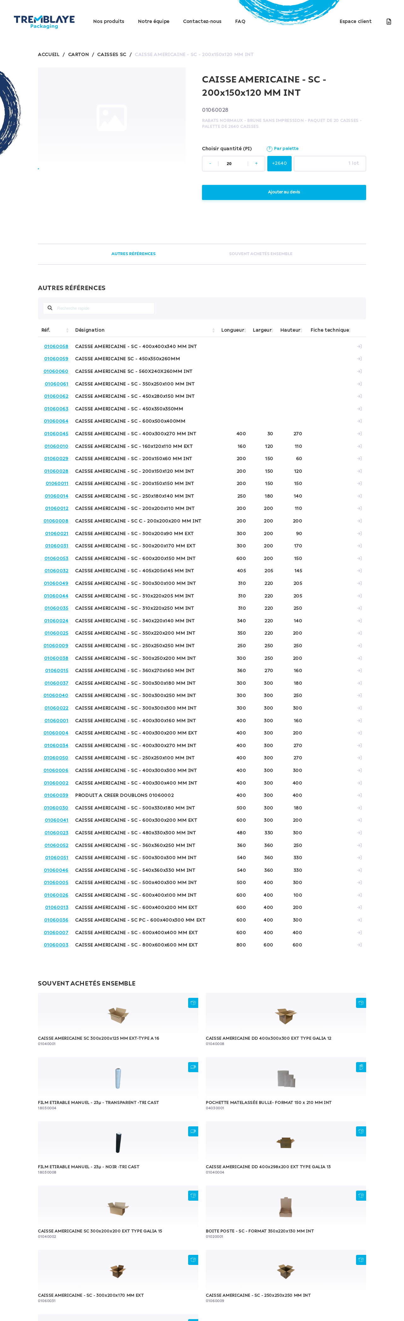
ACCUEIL (48, 55)
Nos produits (108, 22)
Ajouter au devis (283, 192)
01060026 (56, 895)
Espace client (355, 22)
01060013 (56, 908)
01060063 (56, 409)
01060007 (56, 933)
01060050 (56, 758)
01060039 (56, 795)
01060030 (56, 808)
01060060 (56, 371)
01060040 (56, 696)
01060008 (56, 521)
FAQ (240, 22)
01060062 (56, 396)
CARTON (78, 55)
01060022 (56, 708)
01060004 (56, 733)
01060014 (56, 496)
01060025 (56, 633)
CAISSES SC (111, 55)
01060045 (56, 434)
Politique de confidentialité (137, 1289)
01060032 (56, 571)
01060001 (56, 721)
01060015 (56, 671)
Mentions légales (78, 1289)
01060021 (56, 534)
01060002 (56, 783)
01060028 (56, 471)
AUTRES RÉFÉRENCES (132, 254)
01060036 (56, 920)
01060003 (56, 945)
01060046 (56, 870)
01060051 (56, 858)
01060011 (57, 484)
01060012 (56, 508)
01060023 (56, 833)
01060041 (56, 820)
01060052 (56, 845)
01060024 (56, 621)
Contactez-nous (202, 22)
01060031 (56, 546)
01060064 (56, 421)
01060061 (56, 384)
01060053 (56, 559)
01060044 (56, 596)
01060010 (56, 446)
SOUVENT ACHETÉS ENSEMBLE (261, 254)
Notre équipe (153, 22)
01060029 (56, 459)
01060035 (56, 608)
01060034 (56, 746)
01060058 (56, 347)
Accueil (110, 1263)
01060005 (56, 883)
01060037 (56, 683)
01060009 (56, 646)
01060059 (56, 359)
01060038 (56, 658)
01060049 (56, 583)
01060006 (56, 771)
